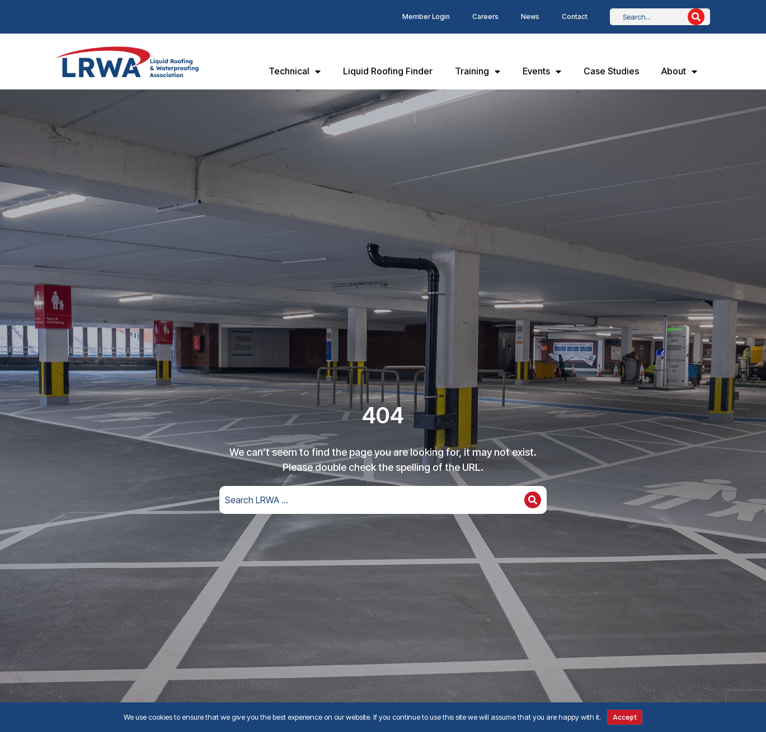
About (679, 72)
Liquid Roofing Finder (388, 71)
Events (542, 72)
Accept (625, 717)
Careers (485, 16)
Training (477, 72)
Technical (295, 72)
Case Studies (611, 71)
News (530, 16)
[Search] (696, 16)
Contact (575, 16)
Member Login (426, 16)
